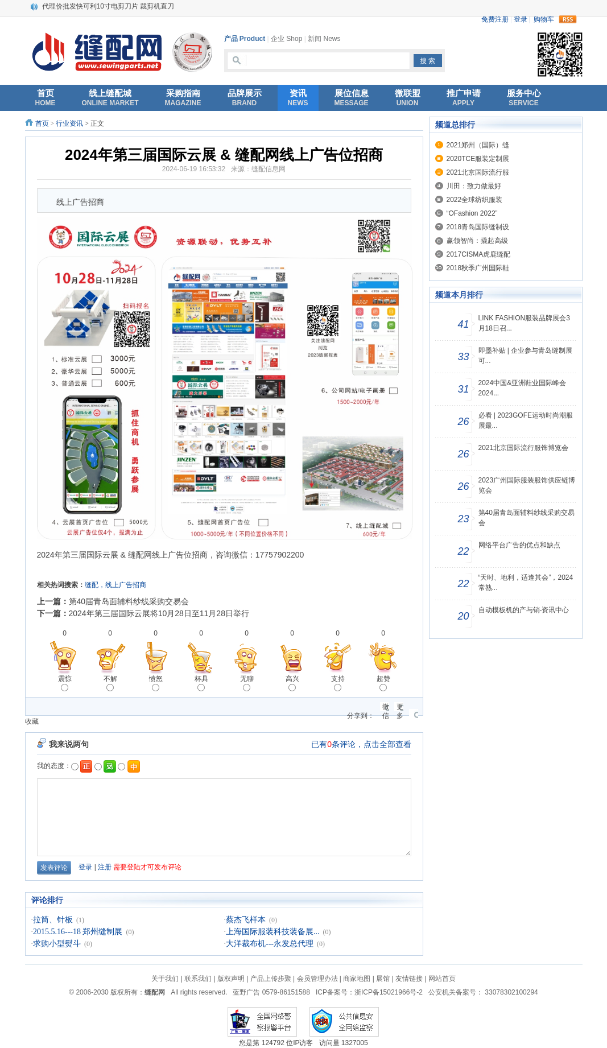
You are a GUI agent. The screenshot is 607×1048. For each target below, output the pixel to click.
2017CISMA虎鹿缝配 (479, 254)
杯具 (201, 683)
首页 (42, 123)
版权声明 (231, 979)
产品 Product (245, 39)
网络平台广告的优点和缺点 (519, 545)
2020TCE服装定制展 (478, 159)
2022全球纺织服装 (475, 200)
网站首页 (442, 979)
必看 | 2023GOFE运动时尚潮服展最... (525, 420)
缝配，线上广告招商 (115, 585)
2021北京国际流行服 (478, 172)
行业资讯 (69, 123)
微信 (385, 707)
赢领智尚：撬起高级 (477, 241)
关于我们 (165, 979)
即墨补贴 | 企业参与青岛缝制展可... (525, 355)
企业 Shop (286, 39)
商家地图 (356, 979)
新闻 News (324, 39)
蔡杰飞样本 (246, 919)
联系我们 (198, 979)
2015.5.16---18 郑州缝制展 (78, 931)
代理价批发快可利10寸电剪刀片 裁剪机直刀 (108, 6)
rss (568, 19)
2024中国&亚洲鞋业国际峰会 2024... (522, 388)
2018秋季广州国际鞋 (478, 268)
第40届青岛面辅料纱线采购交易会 (129, 601)
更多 (400, 707)
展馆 (383, 979)
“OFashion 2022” (472, 213)
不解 (110, 683)
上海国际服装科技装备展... (273, 931)
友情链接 (409, 979)
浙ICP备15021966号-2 (388, 992)
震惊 (65, 683)
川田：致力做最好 (474, 186)
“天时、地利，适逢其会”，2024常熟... (525, 582)
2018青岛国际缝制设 (478, 227)
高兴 (292, 683)
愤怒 (156, 683)
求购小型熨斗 (57, 943)
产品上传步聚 (270, 979)
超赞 (383, 683)
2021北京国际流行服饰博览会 (523, 448)
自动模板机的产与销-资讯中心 (523, 610)
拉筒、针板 (53, 919)
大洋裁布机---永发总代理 (269, 943)
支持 (338, 683)
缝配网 (154, 992)
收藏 (32, 721)
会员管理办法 (317, 979)
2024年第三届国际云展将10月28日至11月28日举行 (159, 613)
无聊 (247, 683)
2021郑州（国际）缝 (478, 145)
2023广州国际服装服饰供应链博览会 (527, 485)
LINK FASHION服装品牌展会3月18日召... (524, 323)
